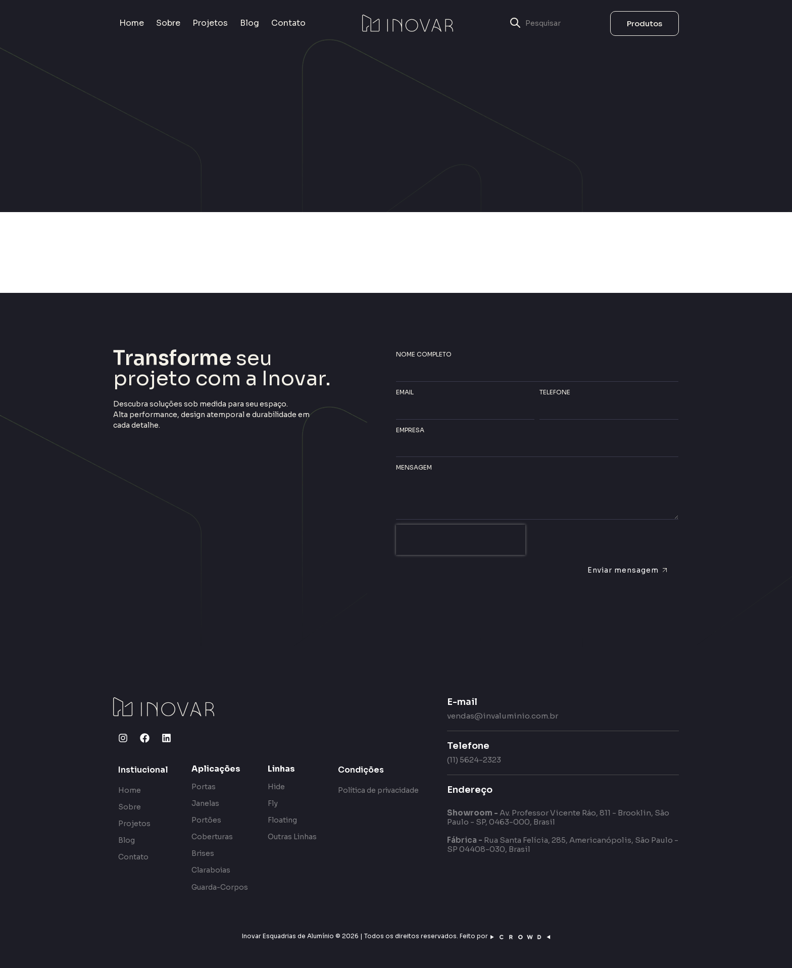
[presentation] (460, 540)
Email (405, 392)
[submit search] (515, 23)
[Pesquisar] (564, 23)
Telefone (554, 392)
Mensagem (414, 467)
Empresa (410, 430)
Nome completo (424, 354)
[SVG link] (407, 23)
